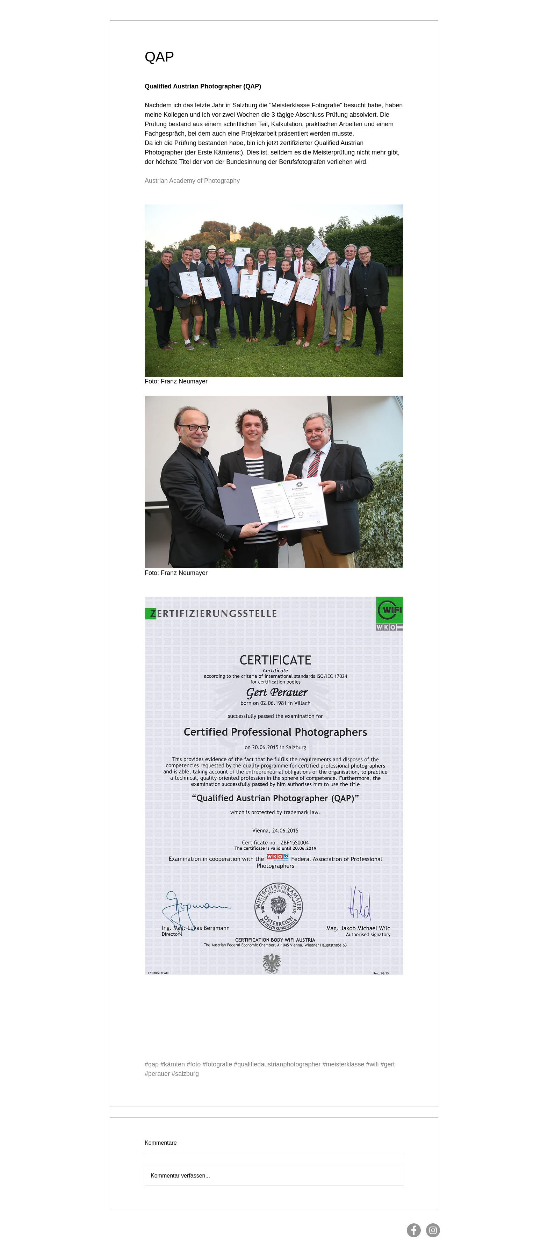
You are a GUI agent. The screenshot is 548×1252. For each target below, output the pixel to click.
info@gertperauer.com (335, 1223)
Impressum (239, 1227)
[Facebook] (414, 1230)
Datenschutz (261, 1227)
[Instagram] (433, 1230)
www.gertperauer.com (372, 1223)
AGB (276, 1227)
